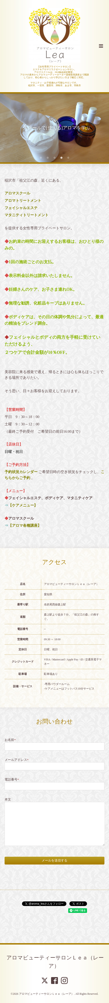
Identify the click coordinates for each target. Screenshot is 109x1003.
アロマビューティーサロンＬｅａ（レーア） (55, 962)
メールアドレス (17, 760)
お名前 (10, 740)
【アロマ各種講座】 (24, 525)
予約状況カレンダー (21, 472)
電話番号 (12, 779)
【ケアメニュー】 (23, 505)
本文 (8, 799)
